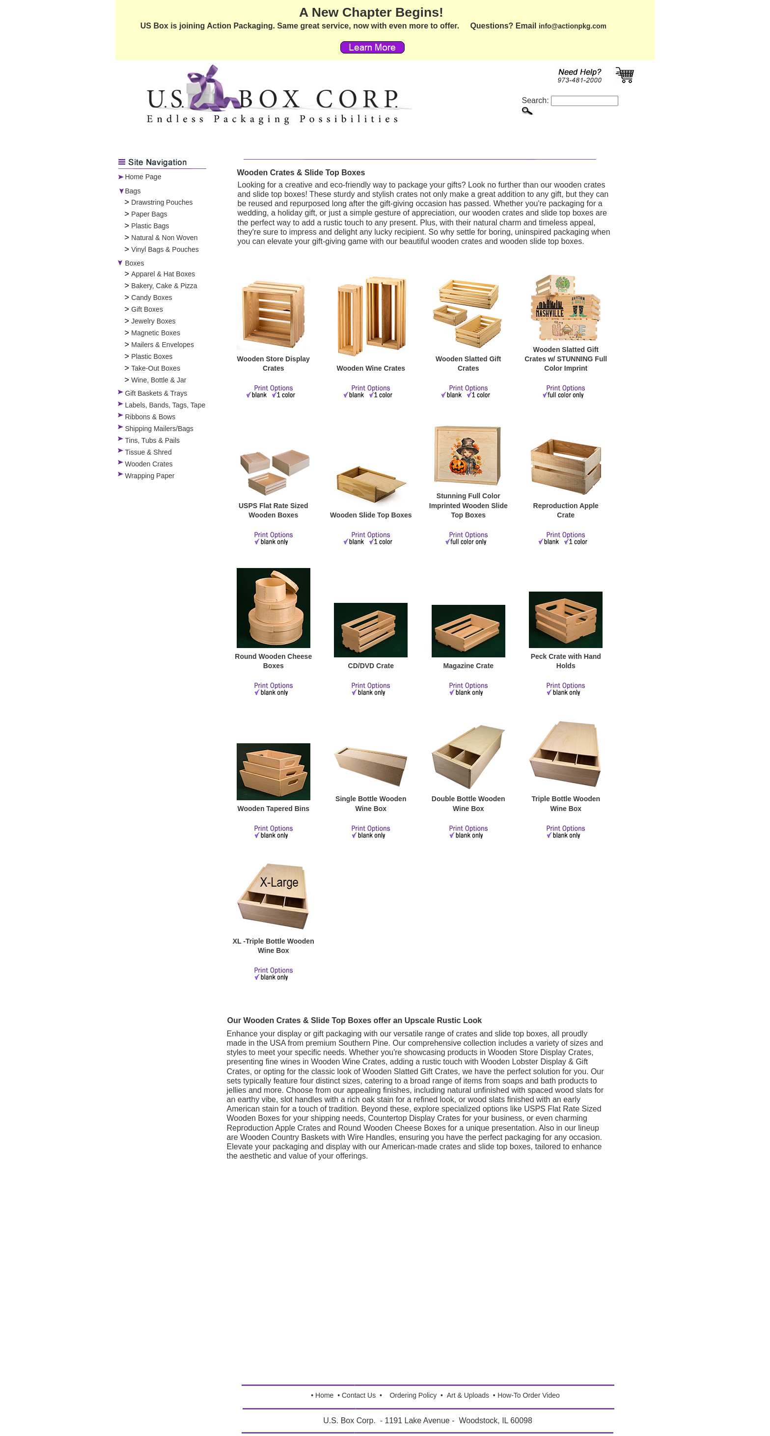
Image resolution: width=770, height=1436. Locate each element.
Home (324, 1395)
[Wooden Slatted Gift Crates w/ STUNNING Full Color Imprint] (566, 339)
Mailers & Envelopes (162, 345)
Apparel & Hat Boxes (163, 274)
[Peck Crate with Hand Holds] (566, 646)
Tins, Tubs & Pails (152, 440)
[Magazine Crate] (468, 655)
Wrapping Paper (150, 476)
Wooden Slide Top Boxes (371, 515)
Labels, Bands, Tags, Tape (165, 405)
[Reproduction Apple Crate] (566, 495)
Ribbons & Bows (150, 417)
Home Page (143, 177)
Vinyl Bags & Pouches (165, 249)
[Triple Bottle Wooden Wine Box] (566, 788)
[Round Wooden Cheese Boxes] (273, 646)
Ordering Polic (411, 1395)
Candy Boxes (151, 297)
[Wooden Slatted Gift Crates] (468, 348)
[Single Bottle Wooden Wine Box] (371, 788)
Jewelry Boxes (153, 321)
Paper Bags (149, 214)
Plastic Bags (150, 226)
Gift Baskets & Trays (156, 393)
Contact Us (359, 1395)
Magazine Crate (468, 666)
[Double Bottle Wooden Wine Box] (468, 788)
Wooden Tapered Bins (274, 809)
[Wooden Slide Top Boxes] (371, 504)
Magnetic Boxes (155, 333)
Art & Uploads (468, 1395)
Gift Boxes (147, 309)
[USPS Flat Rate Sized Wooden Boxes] (273, 495)
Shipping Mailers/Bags (159, 429)
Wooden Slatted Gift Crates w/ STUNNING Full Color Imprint (565, 359)
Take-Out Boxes (155, 368)
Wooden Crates (149, 464)
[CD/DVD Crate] (371, 655)
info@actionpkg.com (572, 26)
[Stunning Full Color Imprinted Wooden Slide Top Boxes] (468, 485)
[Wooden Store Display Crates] (273, 348)
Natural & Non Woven (164, 238)
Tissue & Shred (148, 452)
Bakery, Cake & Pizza (164, 286)
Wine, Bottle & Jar (158, 380)
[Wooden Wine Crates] (371, 357)
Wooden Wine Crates (370, 368)
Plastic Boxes (151, 356)
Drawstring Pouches (161, 202)
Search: (570, 100)
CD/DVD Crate (371, 666)
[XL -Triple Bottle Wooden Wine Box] (273, 930)
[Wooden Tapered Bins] (273, 798)
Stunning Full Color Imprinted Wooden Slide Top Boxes (468, 505)
